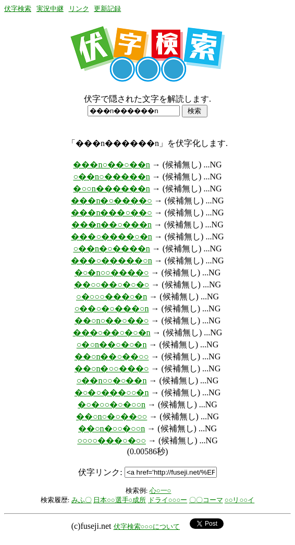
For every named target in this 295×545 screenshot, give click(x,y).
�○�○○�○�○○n (111, 404)
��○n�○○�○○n (111, 428)
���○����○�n (111, 236)
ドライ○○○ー (168, 500)
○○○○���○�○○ (111, 440)
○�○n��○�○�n (112, 344)
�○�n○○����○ (112, 272)
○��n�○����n (111, 248)
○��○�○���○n (112, 308)
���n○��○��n (111, 164)
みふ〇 (81, 500)
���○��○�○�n (112, 332)
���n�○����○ (111, 200)
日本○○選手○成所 (119, 500)
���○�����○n (111, 260)
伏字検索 (17, 9)
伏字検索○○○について (147, 526)
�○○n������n (111, 188)
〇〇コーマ (206, 500)
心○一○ (160, 490)
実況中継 (50, 9)
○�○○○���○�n (111, 296)
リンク (79, 9)
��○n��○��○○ (112, 356)
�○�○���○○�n (112, 392)
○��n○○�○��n (112, 380)
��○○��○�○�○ (111, 284)
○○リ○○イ (239, 500)
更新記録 (107, 9)
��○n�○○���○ (112, 368)
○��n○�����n (111, 176)
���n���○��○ (111, 212)
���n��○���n (111, 224)
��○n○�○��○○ (111, 416)
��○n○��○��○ (112, 320)
